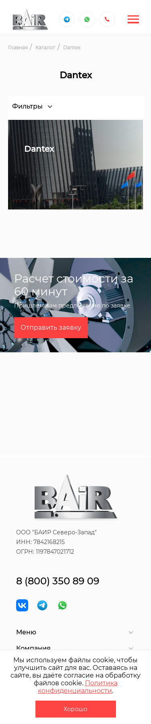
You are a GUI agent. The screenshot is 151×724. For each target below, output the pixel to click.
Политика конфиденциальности (78, 687)
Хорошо (75, 709)
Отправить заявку (51, 327)
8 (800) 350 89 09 (57, 581)
